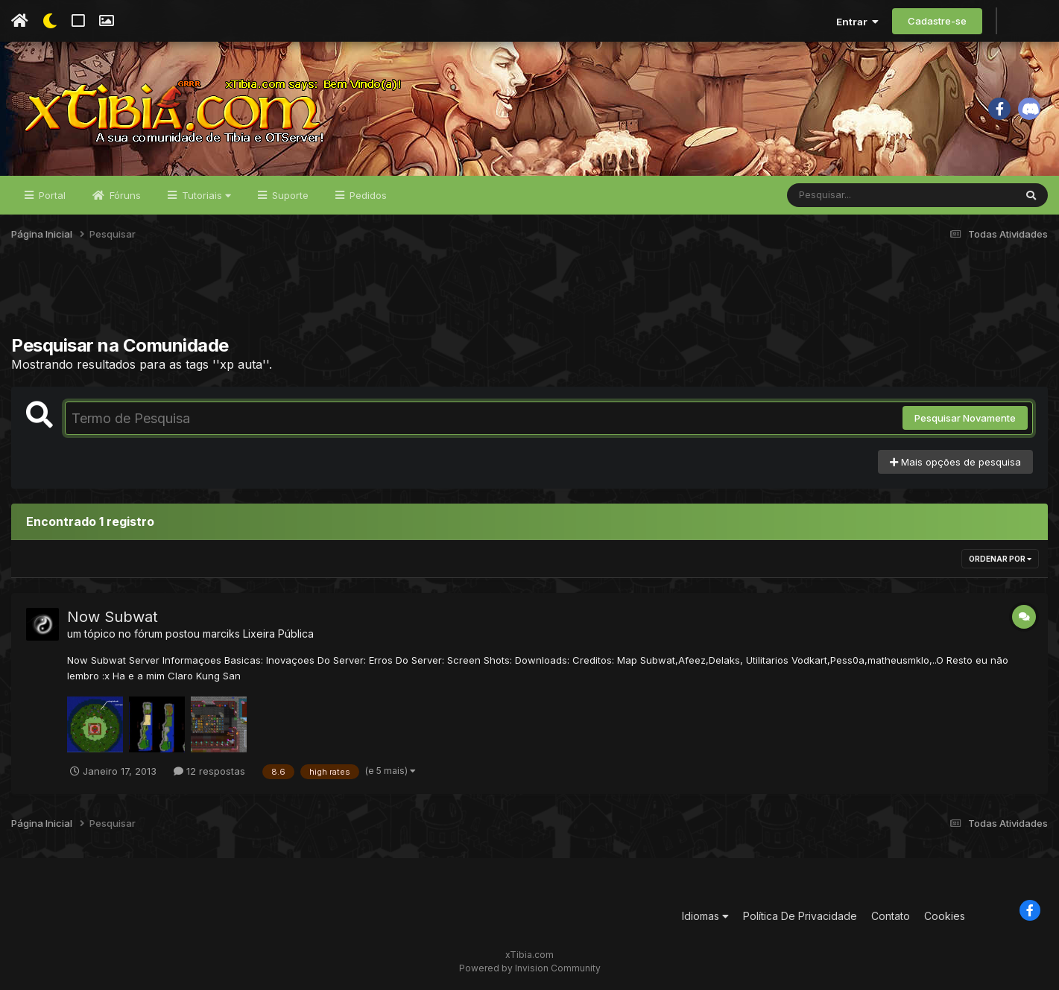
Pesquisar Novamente (965, 418)
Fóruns (124, 195)
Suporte (289, 195)
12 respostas (209, 771)
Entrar (857, 22)
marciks (221, 633)
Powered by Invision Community (530, 968)
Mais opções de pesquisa (955, 462)
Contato (890, 916)
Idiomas (705, 916)
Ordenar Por (1000, 558)
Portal (51, 195)
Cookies (944, 916)
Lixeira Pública (278, 633)
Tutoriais (205, 195)
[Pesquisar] (844, 195)
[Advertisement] (530, 297)
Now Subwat (112, 617)
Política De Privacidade (800, 916)
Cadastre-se (937, 21)
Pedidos (367, 195)
